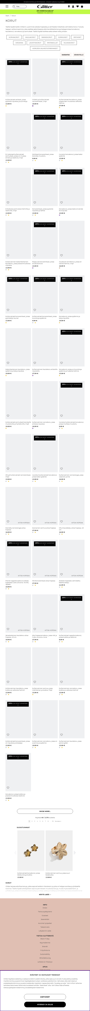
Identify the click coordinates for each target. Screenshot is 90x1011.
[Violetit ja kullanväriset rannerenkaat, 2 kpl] (45, 84)
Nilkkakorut (69, 43)
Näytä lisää (45, 894)
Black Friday (45, 939)
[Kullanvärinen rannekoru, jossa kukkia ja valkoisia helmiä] (72, 671)
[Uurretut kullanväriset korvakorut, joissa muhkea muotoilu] (72, 405)
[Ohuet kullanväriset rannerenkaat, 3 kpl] (18, 458)
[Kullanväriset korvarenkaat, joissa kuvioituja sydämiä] (45, 299)
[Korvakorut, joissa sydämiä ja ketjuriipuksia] (72, 299)
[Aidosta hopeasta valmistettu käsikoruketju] (72, 565)
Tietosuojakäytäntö (45, 911)
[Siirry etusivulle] (45, 6)
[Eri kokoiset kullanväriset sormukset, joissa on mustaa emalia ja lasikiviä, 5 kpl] (18, 138)
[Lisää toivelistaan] (8, 93)
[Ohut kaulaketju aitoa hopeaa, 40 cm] (72, 511)
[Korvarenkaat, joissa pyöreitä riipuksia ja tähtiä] (45, 192)
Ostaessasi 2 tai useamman (45, 13)
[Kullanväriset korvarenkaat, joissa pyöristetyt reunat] (18, 299)
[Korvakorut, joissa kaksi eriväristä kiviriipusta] (72, 192)
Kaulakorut (30, 37)
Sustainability (45, 954)
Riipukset (77, 37)
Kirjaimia (19, 43)
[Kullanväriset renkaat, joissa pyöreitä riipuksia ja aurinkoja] (18, 84)
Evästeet (45, 915)
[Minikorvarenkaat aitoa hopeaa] (45, 565)
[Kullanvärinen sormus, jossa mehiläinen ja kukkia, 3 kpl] (45, 671)
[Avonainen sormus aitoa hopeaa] (45, 511)
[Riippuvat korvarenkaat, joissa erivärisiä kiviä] (45, 246)
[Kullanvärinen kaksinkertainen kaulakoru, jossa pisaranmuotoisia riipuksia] (18, 246)
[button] (74, 6)
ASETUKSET (45, 997)
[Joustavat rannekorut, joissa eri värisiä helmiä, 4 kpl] (72, 246)
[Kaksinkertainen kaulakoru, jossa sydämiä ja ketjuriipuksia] (18, 352)
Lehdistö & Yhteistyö (45, 962)
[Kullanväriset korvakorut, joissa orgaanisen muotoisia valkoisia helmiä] (72, 84)
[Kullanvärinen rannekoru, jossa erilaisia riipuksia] (45, 405)
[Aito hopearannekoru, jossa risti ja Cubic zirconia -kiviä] (45, 618)
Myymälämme (45, 943)
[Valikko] (7, 6)
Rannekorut (47, 37)
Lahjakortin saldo (45, 931)
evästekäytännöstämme (35, 987)
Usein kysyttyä (45, 970)
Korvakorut (14, 37)
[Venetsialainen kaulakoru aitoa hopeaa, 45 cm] (18, 618)
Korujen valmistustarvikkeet (45, 48)
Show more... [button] (45, 811)
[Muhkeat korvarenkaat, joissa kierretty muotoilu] (45, 138)
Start (7, 16)
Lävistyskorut (35, 43)
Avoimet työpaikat (45, 923)
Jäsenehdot (45, 919)
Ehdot (45, 908)
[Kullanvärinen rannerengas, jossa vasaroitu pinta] (72, 458)
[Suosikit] (78, 6)
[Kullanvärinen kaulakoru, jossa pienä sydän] (72, 724)
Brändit (45, 946)
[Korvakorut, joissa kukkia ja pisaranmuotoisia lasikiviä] (18, 777)
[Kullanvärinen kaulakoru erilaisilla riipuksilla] (45, 352)
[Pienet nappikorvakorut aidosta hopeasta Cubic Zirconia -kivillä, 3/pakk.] (18, 565)
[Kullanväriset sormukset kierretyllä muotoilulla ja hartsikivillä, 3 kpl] (18, 405)
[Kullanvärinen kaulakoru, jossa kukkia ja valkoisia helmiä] (18, 671)
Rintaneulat (52, 43)
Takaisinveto (45, 927)
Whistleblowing (45, 958)
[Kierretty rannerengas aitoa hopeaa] (18, 511)
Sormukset (63, 37)
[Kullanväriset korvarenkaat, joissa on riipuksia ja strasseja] (18, 724)
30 (53, 821)
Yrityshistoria (45, 950)
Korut (14, 16)
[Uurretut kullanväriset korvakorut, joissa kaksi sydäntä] (45, 458)
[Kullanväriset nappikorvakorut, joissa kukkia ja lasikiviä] (72, 618)
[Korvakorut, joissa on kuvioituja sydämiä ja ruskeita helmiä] (72, 352)
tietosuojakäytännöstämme (14, 987)
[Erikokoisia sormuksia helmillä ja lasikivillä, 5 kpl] (18, 192)
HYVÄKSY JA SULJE (45, 1005)
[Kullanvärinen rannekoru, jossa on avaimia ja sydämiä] (45, 724)
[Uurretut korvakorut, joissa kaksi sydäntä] (72, 138)
